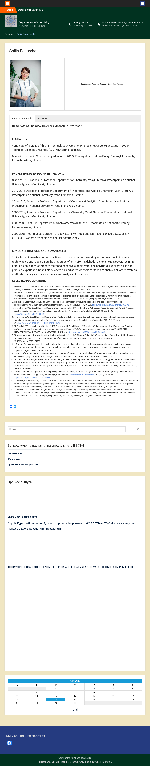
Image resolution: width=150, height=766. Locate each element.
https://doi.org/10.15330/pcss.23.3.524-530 (87, 332)
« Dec (74, 709)
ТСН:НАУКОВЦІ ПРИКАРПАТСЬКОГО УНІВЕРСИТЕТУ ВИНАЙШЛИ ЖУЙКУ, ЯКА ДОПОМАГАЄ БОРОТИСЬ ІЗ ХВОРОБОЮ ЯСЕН (70, 567)
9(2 (101, 374)
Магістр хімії (14, 459)
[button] (22, 118)
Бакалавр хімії (15, 453)
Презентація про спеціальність (23, 464)
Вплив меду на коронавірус (22, 516)
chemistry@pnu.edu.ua (83, 26)
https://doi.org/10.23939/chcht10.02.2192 (110, 305)
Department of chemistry (34, 22)
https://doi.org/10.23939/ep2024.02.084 (32, 377)
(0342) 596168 (80, 22)
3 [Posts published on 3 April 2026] (94, 689)
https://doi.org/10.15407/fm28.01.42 (30, 314)
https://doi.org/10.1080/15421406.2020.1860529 (38, 323)
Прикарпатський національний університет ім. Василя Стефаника (71, 762)
